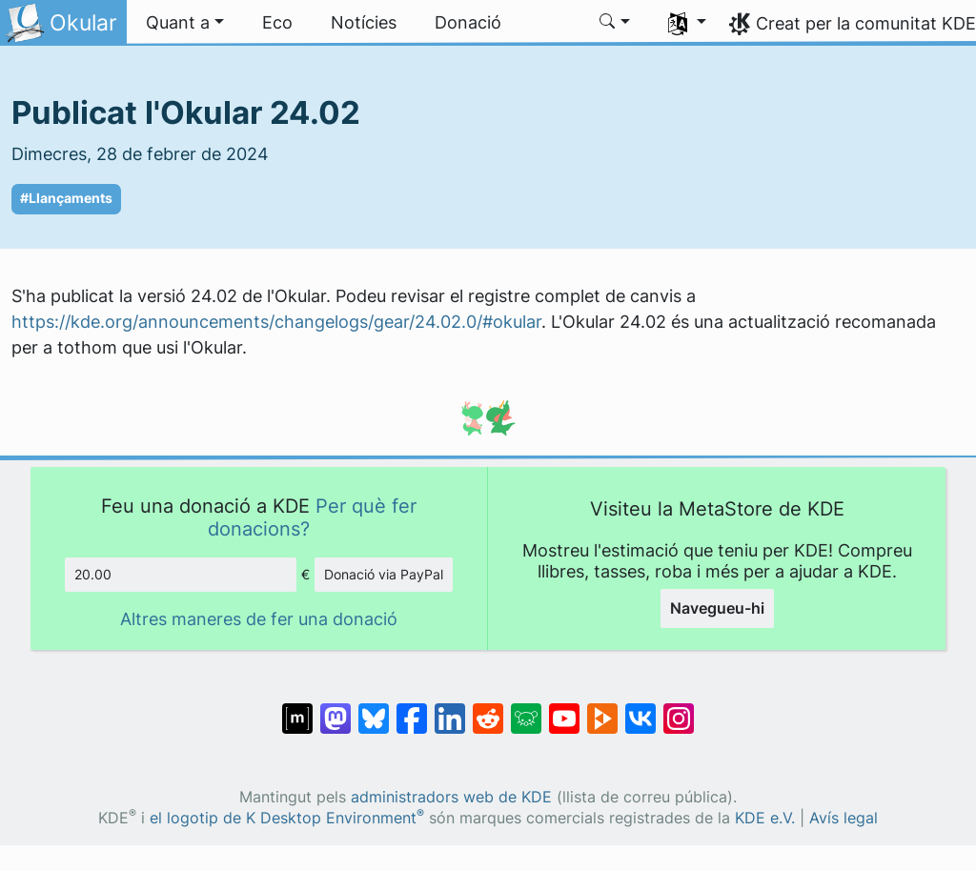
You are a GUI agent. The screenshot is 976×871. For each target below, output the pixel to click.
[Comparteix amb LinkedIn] (450, 709)
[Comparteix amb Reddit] (488, 709)
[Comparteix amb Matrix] (297, 709)
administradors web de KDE (451, 797)
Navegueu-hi (717, 608)
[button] (185, 23)
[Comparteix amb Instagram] (678, 709)
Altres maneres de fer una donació (258, 619)
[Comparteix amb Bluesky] (373, 709)
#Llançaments (66, 198)
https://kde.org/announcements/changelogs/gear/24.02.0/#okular (276, 322)
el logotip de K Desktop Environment (287, 818)
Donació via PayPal (383, 574)
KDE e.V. (765, 818)
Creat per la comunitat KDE (866, 23)
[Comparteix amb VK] (640, 709)
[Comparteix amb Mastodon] (335, 709)
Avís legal (843, 818)
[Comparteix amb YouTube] (564, 709)
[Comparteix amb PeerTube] (602, 709)
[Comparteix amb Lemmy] (526, 709)
